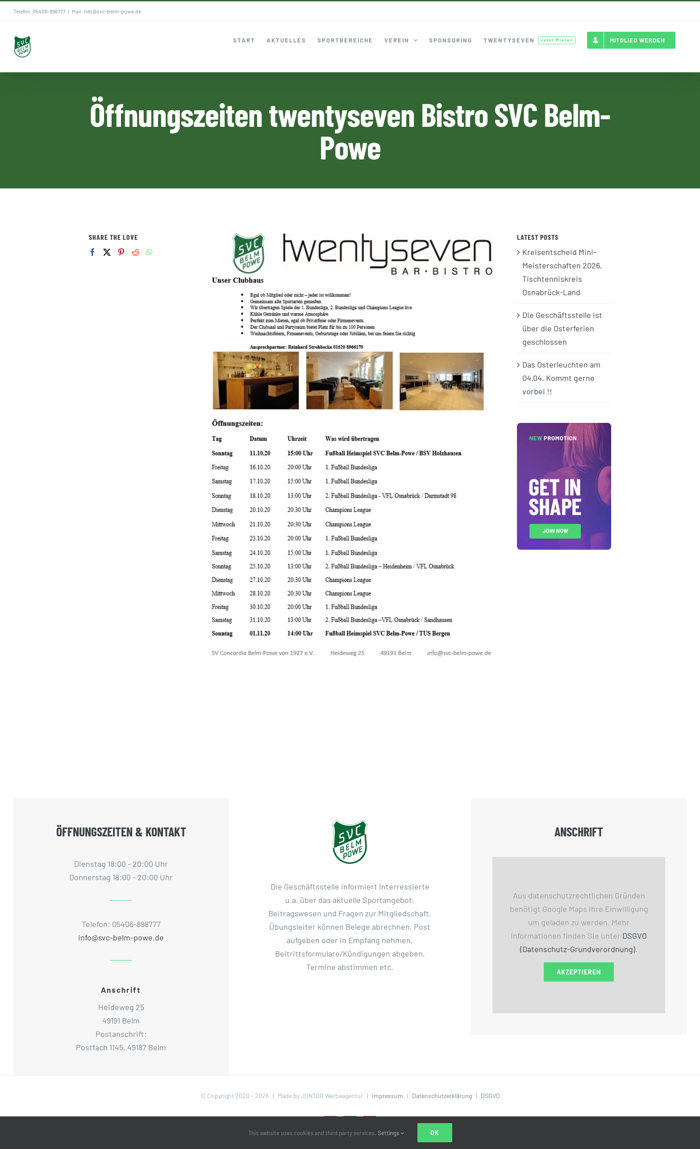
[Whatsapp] (149, 252)
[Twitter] (107, 252)
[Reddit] (135, 252)
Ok (434, 1132)
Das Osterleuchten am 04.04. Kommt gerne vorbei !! (561, 377)
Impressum (387, 1095)
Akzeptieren (579, 972)
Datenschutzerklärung (442, 1095)
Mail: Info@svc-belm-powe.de (106, 11)
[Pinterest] (121, 252)
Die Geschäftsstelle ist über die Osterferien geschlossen (562, 328)
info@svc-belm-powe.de (121, 937)
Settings (391, 1132)
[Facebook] (92, 252)
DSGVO (490, 1095)
